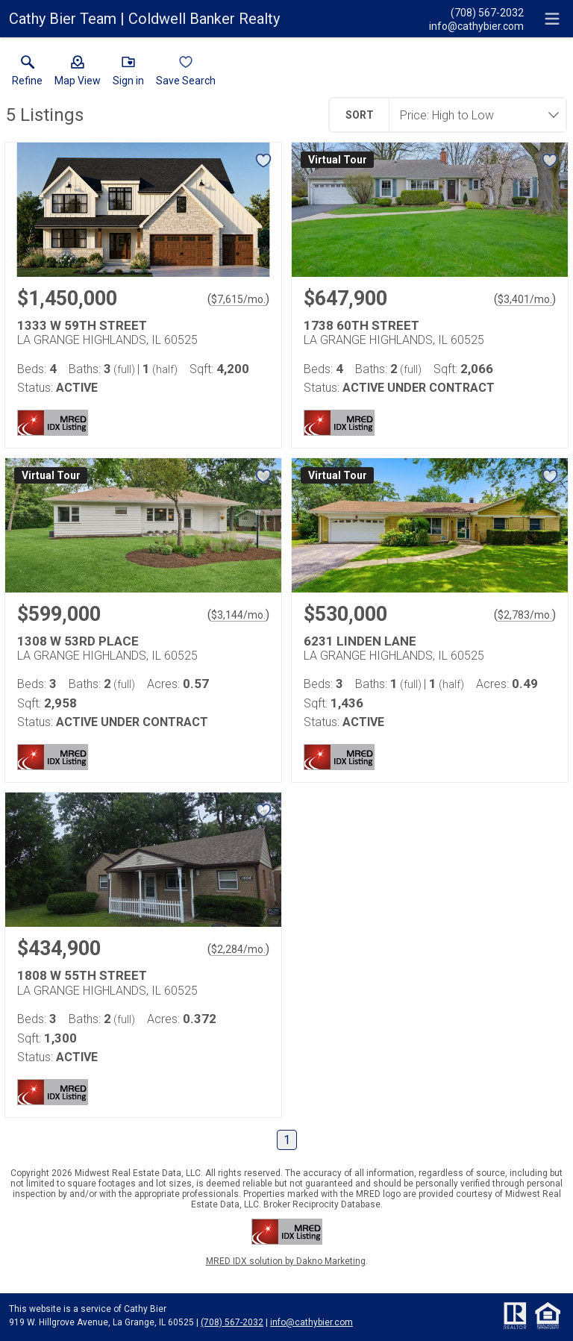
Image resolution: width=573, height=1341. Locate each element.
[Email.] (476, 25)
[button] (77, 74)
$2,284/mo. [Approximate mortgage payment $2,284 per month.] (238, 949)
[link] (27, 74)
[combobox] (473, 115)
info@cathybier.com (311, 1322)
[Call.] (476, 12)
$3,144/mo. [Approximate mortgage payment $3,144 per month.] (238, 615)
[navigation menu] (552, 19)
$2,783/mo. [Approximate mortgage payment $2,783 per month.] (525, 615)
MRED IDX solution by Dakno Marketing (286, 1261)
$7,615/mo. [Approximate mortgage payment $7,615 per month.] (238, 299)
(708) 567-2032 (232, 1322)
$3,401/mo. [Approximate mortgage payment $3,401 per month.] (525, 299)
